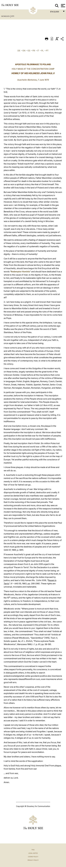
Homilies (5, 16)
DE (19, 50)
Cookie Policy (33, 857)
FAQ (33, 850)
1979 (12, 16)
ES (29, 50)
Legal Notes (33, 853)
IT (38, 50)
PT (47, 50)
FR (34, 50)
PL (42, 50)
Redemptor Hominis (20, 271)
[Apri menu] (62, 5)
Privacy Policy (33, 860)
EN (24, 50)
